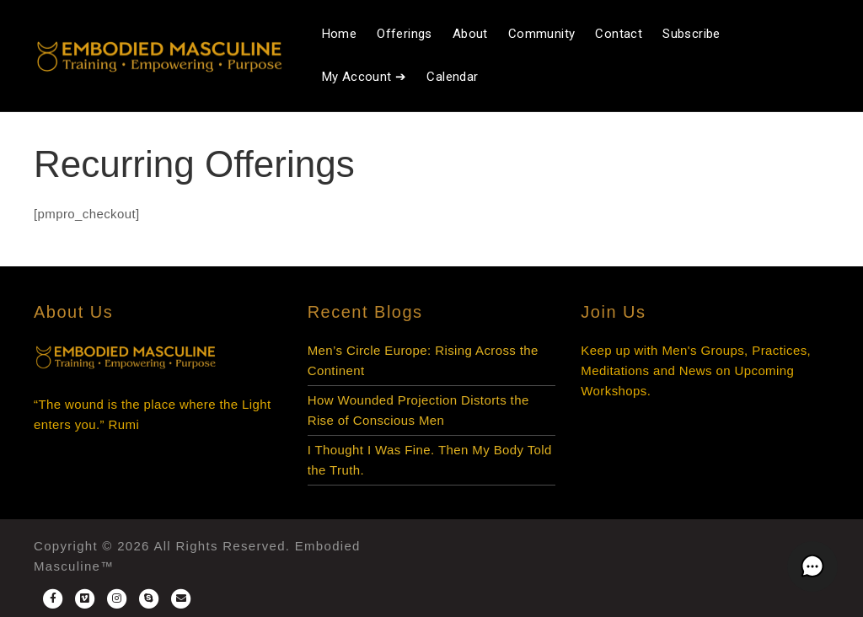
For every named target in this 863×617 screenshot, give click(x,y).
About (470, 33)
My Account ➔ (364, 76)
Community (542, 33)
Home (339, 33)
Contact (618, 33)
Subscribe (691, 33)
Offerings (404, 33)
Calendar (452, 76)
